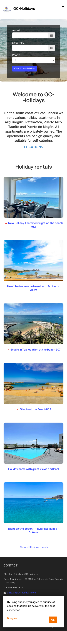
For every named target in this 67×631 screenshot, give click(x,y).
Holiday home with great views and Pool (33, 469)
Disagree (12, 618)
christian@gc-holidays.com (21, 593)
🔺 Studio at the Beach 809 (33, 409)
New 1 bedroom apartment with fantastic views (33, 288)
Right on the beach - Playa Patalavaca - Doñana (33, 530)
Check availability (24, 68)
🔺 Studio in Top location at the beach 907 (33, 349)
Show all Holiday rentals (33, 547)
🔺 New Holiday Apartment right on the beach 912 (33, 224)
